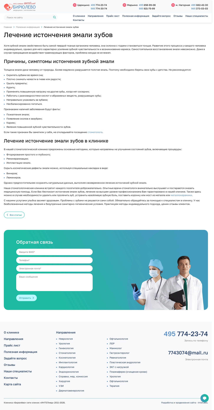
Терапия (114, 385)
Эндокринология (69, 371)
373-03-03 (199, 8)
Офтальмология (119, 338)
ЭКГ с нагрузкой (119, 367)
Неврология (66, 338)
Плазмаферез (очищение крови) (128, 371)
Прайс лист (112, 15)
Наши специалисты (196, 15)
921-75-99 (147, 8)
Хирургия (64, 381)
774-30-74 (99, 8)
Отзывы (178, 15)
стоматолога (94, 132)
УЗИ (61, 385)
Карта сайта (12, 384)
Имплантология (68, 362)
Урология (64, 343)
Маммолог (116, 348)
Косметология (67, 357)
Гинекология (66, 348)
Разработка (167, 402)
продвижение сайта (186, 402)
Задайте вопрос (161, 15)
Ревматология (118, 357)
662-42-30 (199, 5)
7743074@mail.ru (188, 352)
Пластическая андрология (125, 362)
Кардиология (66, 367)
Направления (95, 15)
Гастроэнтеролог (119, 352)
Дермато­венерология (71, 390)
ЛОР (112, 343)
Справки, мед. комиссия (73, 376)
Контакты (78, 20)
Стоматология (67, 352)
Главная (8, 27)
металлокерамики (181, 195)
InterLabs (202, 402)
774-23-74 (99, 5)
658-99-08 (147, 5)
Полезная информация (135, 15)
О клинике (79, 15)
